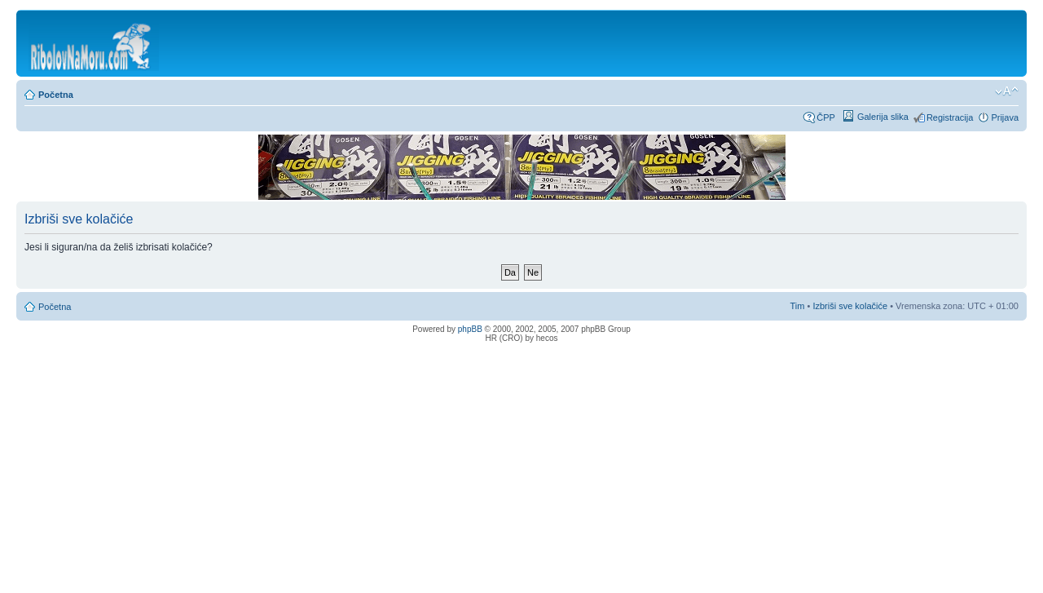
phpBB (470, 329)
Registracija (949, 117)
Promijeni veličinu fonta (1007, 91)
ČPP (825, 117)
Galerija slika (883, 117)
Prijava (1005, 117)
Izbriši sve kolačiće (849, 306)
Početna (55, 95)
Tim (797, 306)
